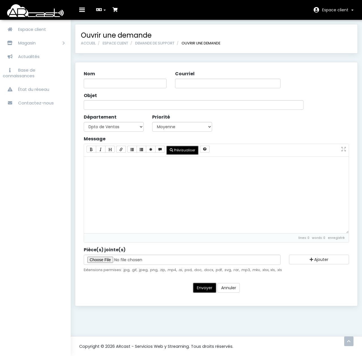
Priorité (163, 121)
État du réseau (26, 89)
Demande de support (159, 47)
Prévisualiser (186, 154)
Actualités (21, 56)
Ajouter (316, 264)
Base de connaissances (19, 73)
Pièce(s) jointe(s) (109, 254)
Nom (93, 78)
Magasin (33, 43)
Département (104, 121)
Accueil (92, 47)
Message (99, 143)
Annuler (228, 292)
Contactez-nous (28, 103)
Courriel (186, 78)
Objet (94, 100)
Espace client (338, 10)
